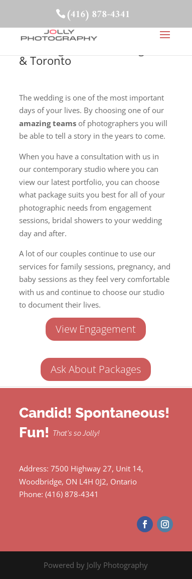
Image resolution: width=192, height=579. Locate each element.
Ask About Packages (96, 369)
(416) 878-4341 (98, 15)
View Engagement (96, 329)
